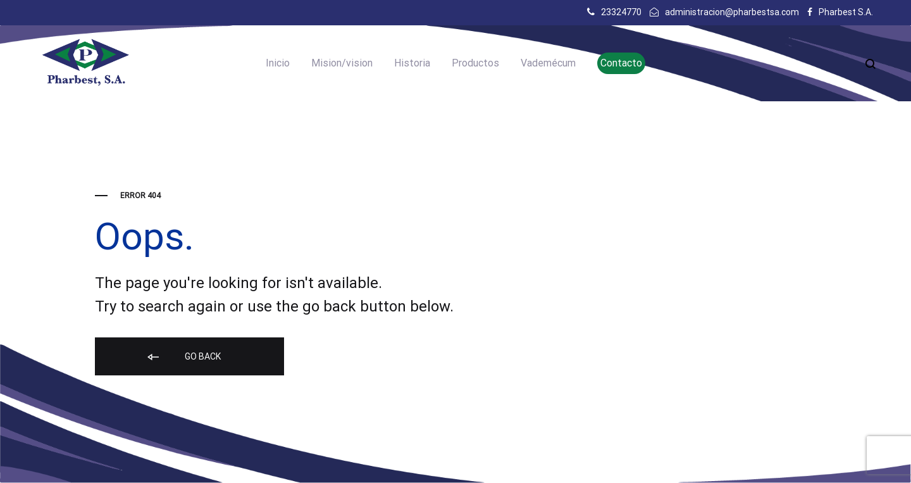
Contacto (621, 63)
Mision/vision (342, 63)
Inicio (278, 63)
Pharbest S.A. (846, 12)
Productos (475, 63)
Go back (183, 357)
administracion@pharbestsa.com (732, 12)
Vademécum (548, 63)
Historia (412, 63)
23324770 (621, 12)
